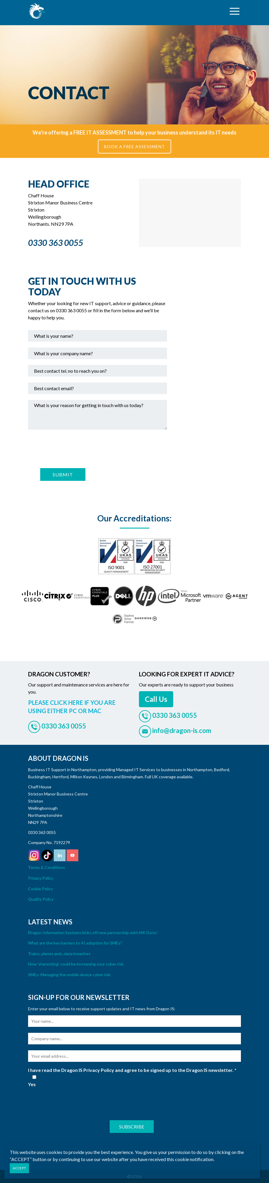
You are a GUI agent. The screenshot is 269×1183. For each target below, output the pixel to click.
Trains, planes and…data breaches (59, 953)
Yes (34, 1081)
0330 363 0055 (42, 832)
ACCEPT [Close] (19, 1168)
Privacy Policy (40, 878)
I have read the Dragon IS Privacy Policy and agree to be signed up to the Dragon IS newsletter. (132, 1070)
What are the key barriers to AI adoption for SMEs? (75, 942)
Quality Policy (41, 899)
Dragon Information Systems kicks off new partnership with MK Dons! (93, 932)
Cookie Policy (40, 888)
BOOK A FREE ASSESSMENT (134, 146)
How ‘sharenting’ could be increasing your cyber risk (76, 963)
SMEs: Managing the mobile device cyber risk (69, 974)
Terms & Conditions (46, 867)
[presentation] (73, 447)
